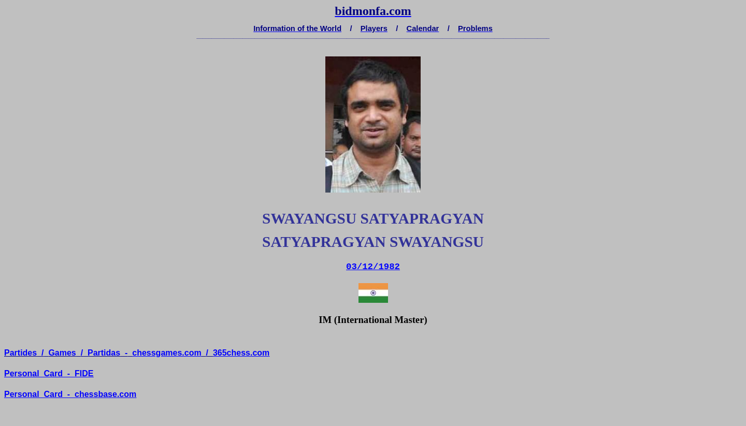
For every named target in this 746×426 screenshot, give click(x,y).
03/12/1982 (373, 267)
